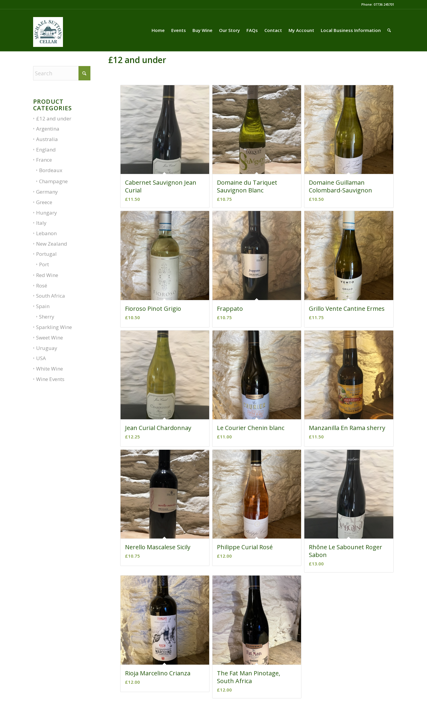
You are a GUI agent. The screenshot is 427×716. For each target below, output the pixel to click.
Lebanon (46, 233)
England (46, 149)
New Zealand (51, 243)
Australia (47, 139)
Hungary (46, 212)
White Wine (49, 368)
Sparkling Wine (54, 327)
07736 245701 (384, 4)
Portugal (46, 253)
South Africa (50, 295)
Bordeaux (50, 170)
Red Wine (47, 275)
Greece (44, 202)
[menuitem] (158, 30)
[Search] (389, 30)
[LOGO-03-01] (48, 38)
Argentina (47, 128)
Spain (43, 306)
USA (41, 358)
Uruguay (46, 348)
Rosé (41, 285)
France (44, 159)
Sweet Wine (49, 337)
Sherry (46, 316)
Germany (47, 191)
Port (44, 264)
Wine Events (50, 379)
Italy (41, 222)
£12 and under (53, 118)
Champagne (53, 181)
